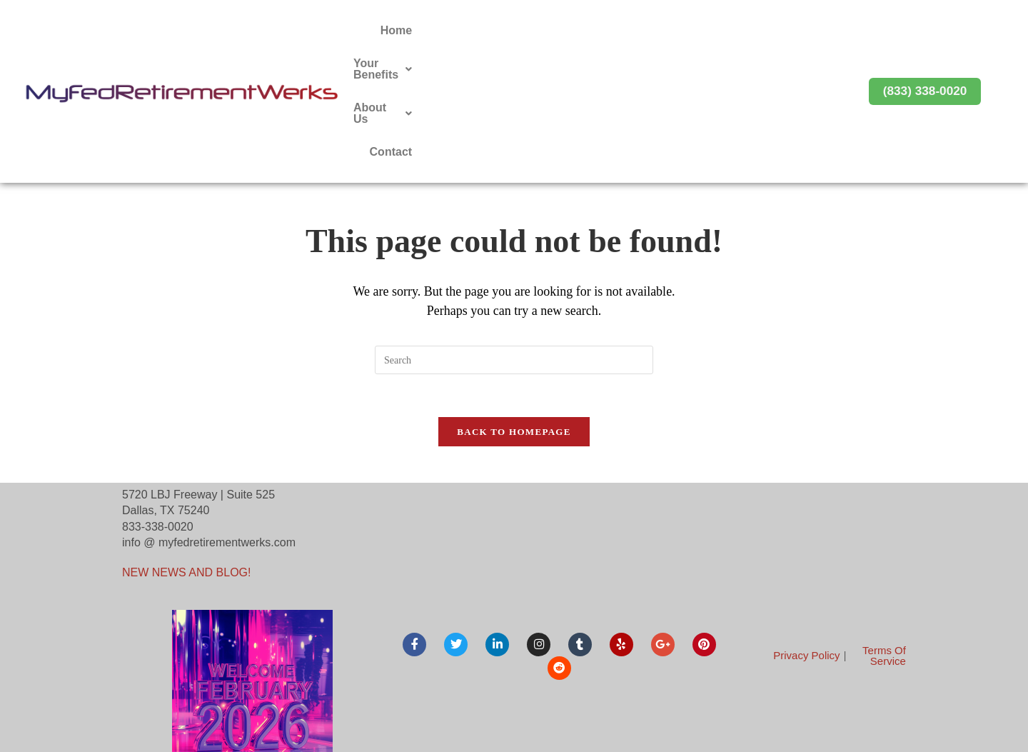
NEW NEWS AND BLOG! (186, 452)
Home (551, 30)
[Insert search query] (514, 238)
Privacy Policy (806, 535)
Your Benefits (632, 30)
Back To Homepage (513, 311)
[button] (632, 30)
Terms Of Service (884, 534)
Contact (804, 30)
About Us (729, 30)
